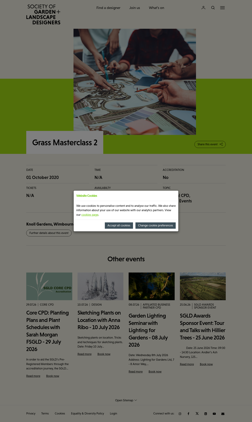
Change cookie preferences (155, 225)
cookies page (89, 214)
